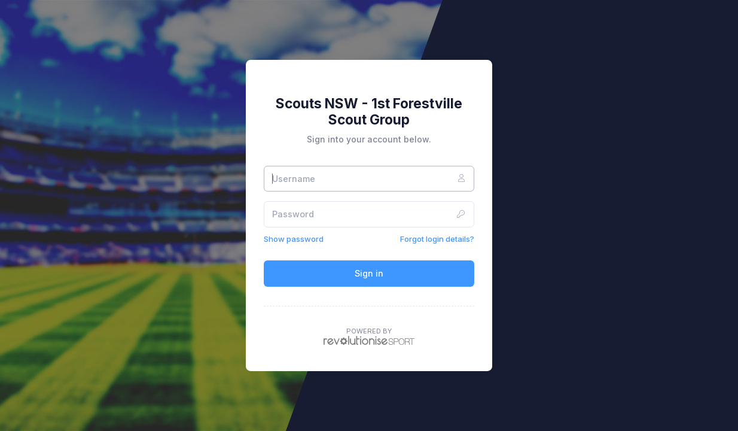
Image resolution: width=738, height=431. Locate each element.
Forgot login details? (437, 239)
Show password (294, 239)
